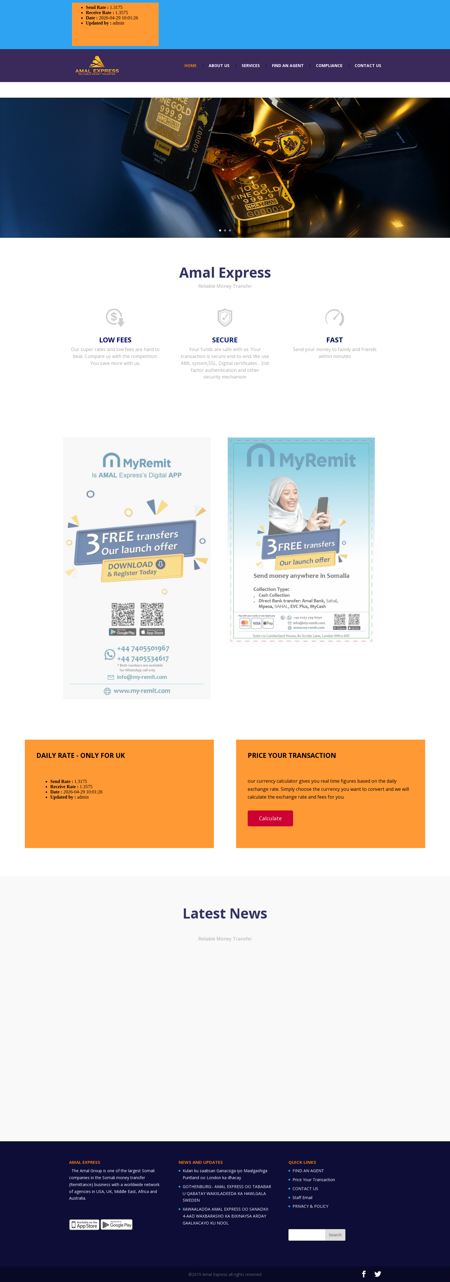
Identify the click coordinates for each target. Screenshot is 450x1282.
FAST (334, 339)
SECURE (225, 339)
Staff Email (302, 1197)
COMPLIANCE (329, 66)
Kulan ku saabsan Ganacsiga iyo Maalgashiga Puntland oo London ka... (113, 1055)
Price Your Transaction (313, 1179)
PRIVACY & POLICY (310, 1206)
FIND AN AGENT (288, 66)
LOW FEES (115, 339)
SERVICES (251, 66)
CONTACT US (368, 66)
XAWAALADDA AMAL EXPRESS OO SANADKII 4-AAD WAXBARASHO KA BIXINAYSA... (330, 1055)
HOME (190, 66)
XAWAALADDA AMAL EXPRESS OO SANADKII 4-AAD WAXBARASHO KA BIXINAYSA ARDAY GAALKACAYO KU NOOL (225, 1216)
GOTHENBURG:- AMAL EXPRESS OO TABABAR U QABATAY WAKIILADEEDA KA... (221, 1055)
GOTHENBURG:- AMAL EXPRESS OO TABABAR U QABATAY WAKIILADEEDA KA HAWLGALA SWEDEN (227, 1193)
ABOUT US (219, 66)
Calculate (270, 818)
